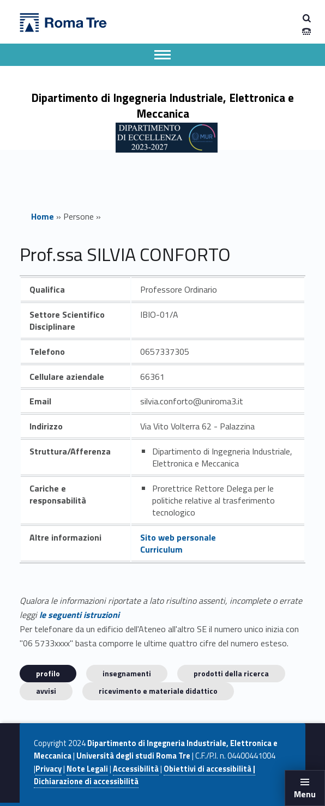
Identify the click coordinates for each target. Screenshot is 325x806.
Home (42, 216)
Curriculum (161, 549)
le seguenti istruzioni (79, 614)
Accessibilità (136, 769)
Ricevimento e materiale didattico (158, 690)
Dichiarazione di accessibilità (86, 781)
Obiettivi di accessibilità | (209, 769)
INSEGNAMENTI (127, 673)
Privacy (48, 769)
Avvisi (46, 690)
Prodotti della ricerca (231, 673)
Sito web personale (178, 537)
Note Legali (87, 769)
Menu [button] (305, 794)
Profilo (48, 673)
